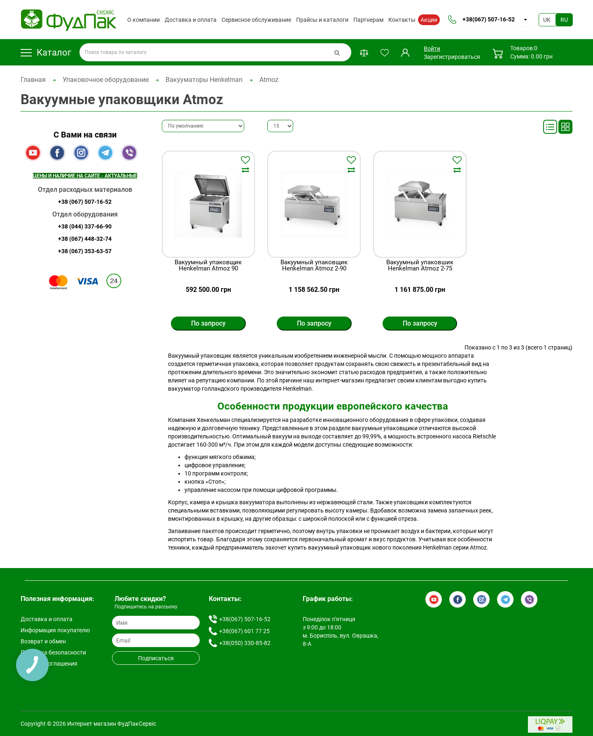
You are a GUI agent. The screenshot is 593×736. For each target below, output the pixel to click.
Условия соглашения (49, 663)
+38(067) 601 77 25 (244, 631)
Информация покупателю (55, 630)
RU (564, 19)
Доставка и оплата (191, 19)
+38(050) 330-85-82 (245, 643)
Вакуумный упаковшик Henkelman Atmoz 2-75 (419, 265)
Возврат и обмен (43, 641)
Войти (432, 48)
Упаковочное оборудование (106, 80)
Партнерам (368, 19)
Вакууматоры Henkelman (204, 80)
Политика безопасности (53, 652)
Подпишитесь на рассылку (145, 607)
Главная (33, 80)
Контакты (402, 19)
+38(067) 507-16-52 (488, 19)
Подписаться (156, 658)
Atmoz (268, 80)
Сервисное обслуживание (256, 19)
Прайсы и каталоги (322, 19)
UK (547, 19)
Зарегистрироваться (452, 57)
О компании (143, 19)
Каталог (46, 52)
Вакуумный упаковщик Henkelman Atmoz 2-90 (314, 265)
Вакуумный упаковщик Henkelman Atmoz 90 (208, 265)
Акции (428, 19)
